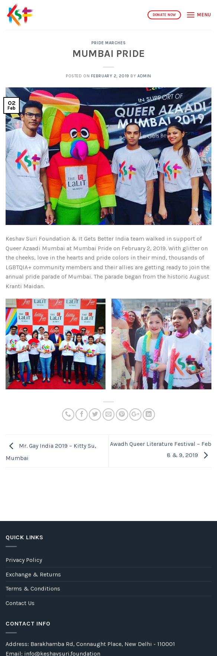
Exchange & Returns (33, 574)
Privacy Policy (24, 559)
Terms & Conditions (33, 588)
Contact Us (20, 603)
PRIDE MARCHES (108, 43)
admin (144, 76)
